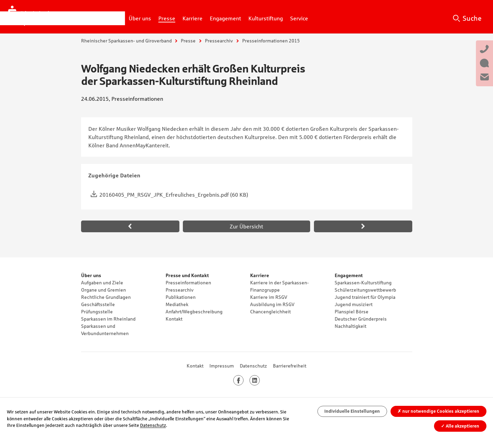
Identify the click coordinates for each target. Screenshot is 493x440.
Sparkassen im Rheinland (108, 319)
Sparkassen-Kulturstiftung (363, 282)
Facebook (243, 380)
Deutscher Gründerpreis (361, 319)
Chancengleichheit (270, 311)
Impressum (221, 366)
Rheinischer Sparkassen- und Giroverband (126, 40)
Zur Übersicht (246, 226)
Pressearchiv (219, 40)
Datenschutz (253, 366)
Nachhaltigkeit (350, 326)
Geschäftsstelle (98, 304)
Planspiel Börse (351, 311)
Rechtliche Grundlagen (106, 297)
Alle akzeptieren (460, 426)
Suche (472, 18)
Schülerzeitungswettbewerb (365, 290)
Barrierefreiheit (289, 366)
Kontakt (174, 319)
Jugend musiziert (354, 304)
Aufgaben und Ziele (102, 282)
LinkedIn (259, 380)
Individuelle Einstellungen (352, 411)
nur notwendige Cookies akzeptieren (438, 411)
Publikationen (181, 297)
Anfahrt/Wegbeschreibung (194, 311)
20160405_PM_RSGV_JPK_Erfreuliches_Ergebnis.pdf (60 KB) (173, 195)
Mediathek (177, 304)
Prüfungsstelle (97, 311)
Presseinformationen (188, 282)
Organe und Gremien (103, 290)
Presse (188, 40)
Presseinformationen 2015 (271, 40)
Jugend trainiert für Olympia (365, 297)
